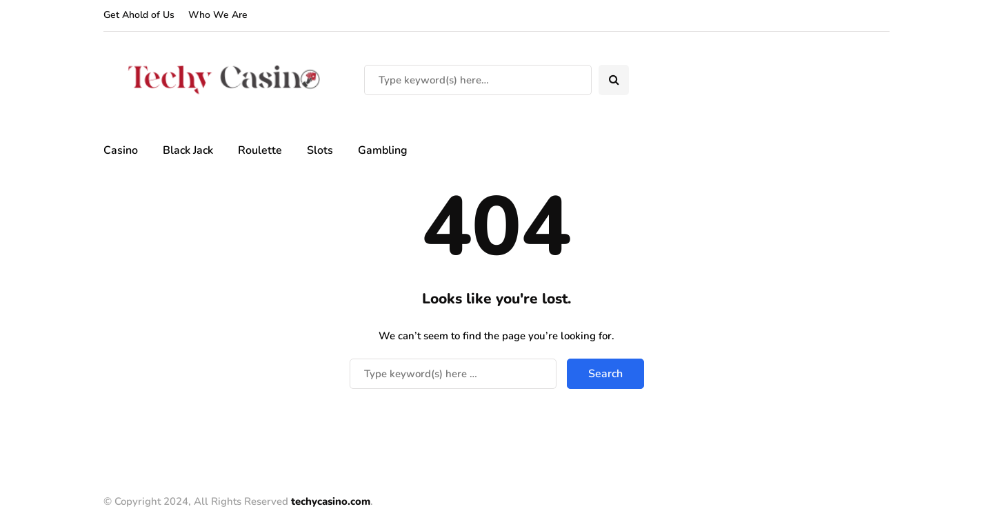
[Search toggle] (614, 80)
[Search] (478, 80)
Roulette (260, 150)
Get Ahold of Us (138, 14)
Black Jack (188, 150)
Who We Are (218, 14)
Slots (320, 150)
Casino (120, 150)
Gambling (383, 150)
